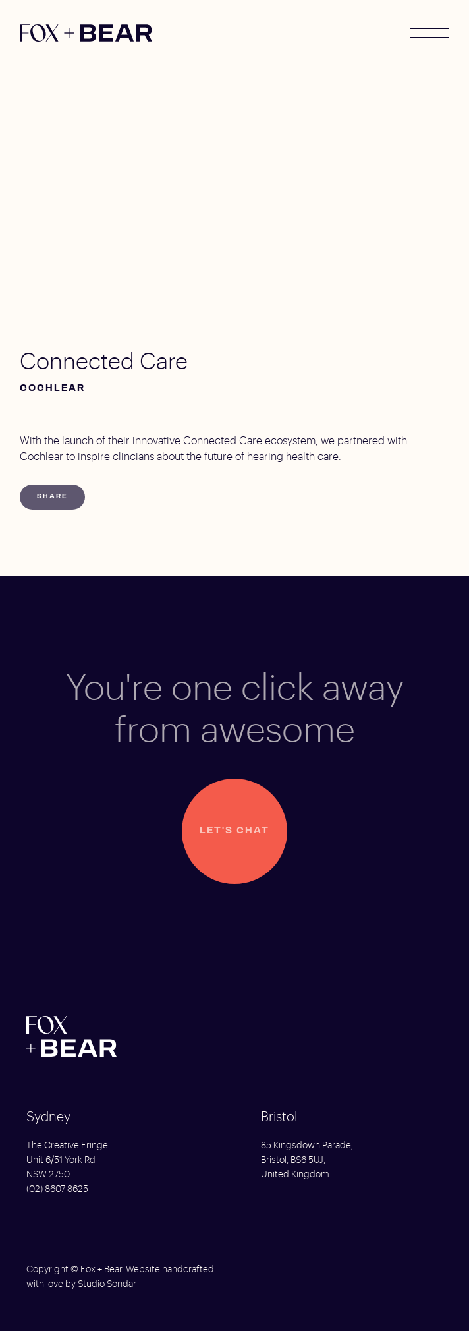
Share (52, 496)
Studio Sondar (107, 1284)
